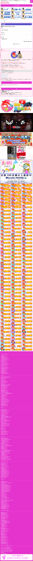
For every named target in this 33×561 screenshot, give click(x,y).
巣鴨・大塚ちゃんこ (4, 434)
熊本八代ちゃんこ (4, 536)
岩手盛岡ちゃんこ (4, 369)
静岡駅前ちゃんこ (4, 446)
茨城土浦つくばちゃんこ (5, 400)
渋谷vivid (2, 552)
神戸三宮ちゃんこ (4, 493)
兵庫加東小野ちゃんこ (5, 505)
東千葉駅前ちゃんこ (4, 381)
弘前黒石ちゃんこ (4, 362)
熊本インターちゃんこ (5, 516)
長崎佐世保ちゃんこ (4, 514)
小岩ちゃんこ (3, 426)
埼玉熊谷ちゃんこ (4, 388)
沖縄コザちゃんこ (4, 541)
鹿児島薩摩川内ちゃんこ (5, 521)
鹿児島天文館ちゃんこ (5, 513)
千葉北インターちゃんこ (5, 424)
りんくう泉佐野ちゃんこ (5, 497)
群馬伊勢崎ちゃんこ (4, 404)
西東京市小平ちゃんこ (5, 425)
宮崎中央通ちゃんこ (4, 537)
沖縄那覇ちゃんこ (4, 524)
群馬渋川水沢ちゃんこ (5, 399)
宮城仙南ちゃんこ (4, 355)
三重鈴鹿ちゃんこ (4, 455)
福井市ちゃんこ (4, 477)
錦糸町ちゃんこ (4, 396)
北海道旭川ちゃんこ (4, 364)
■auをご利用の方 (3, 75)
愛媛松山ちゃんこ (4, 512)
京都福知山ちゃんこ (4, 508)
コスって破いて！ (4, 553)
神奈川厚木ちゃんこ (4, 391)
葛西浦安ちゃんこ (4, 418)
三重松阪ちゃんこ (4, 454)
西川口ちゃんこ (4, 378)
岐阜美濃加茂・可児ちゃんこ (6, 459)
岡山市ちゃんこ (4, 538)
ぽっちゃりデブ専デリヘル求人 (6, 550)
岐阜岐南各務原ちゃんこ (5, 451)
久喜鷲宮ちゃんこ (4, 414)
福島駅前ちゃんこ (4, 372)
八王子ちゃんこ (4, 430)
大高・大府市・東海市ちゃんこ (6, 450)
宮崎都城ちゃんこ (4, 523)
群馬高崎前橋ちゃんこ (5, 385)
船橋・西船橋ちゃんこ (5, 431)
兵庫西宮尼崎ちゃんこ (5, 507)
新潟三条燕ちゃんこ (4, 476)
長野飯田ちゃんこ (4, 468)
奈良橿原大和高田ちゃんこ (5, 485)
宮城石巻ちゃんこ (4, 357)
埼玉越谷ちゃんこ (4, 409)
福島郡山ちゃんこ (4, 370)
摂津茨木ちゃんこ (4, 502)
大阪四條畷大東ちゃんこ (5, 506)
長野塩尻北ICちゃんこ (5, 473)
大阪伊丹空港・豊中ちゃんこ (6, 486)
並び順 (2, 37)
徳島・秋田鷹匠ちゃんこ (5, 522)
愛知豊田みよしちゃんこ (5, 452)
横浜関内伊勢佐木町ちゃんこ (6, 377)
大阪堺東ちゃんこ (4, 496)
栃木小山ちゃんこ (4, 389)
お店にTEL (16, 5)
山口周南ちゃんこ (4, 526)
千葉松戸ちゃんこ (4, 403)
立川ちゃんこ (3, 379)
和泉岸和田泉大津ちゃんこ (5, 487)
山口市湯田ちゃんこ (4, 543)
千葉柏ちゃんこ (4, 421)
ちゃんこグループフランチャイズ (7, 549)
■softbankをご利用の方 (4, 76)
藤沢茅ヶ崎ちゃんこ (4, 405)
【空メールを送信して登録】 (16, 82)
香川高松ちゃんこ (4, 518)
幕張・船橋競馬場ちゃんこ (5, 420)
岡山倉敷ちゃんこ (4, 533)
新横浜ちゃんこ (4, 419)
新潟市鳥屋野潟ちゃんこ (5, 472)
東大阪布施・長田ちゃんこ (5, 488)
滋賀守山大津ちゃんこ (5, 503)
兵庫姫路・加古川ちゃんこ (5, 490)
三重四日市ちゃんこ (4, 444)
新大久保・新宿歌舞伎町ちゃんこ (7, 393)
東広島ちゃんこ (4, 534)
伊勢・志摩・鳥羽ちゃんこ (5, 456)
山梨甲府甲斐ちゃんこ (5, 470)
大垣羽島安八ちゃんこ (5, 440)
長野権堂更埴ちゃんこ (5, 471)
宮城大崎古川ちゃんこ (5, 359)
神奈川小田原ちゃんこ (5, 401)
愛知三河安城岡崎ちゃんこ (5, 439)
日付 (2, 28)
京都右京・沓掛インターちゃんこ (7, 500)
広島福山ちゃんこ (4, 519)
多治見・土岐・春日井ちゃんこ (6, 445)
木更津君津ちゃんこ (4, 395)
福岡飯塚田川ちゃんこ (5, 528)
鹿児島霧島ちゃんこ (4, 517)
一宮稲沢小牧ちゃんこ (5, 441)
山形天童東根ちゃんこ (5, 358)
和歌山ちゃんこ (4, 483)
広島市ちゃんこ (4, 527)
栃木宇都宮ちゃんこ (4, 386)
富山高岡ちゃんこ (4, 464)
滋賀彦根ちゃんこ (4, 481)
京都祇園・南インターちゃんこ (6, 482)
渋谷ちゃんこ (3, 427)
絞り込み (2, 32)
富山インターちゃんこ (5, 466)
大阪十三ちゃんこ (4, 498)
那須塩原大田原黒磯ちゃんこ (6, 416)
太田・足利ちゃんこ (4, 413)
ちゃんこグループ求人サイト (6, 548)
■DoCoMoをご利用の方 (4, 74)
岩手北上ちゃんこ (4, 365)
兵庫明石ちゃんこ (4, 495)
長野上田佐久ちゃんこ (5, 475)
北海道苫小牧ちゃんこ (5, 373)
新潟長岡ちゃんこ (4, 467)
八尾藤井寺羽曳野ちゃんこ (5, 491)
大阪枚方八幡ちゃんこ (5, 501)
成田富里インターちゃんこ (5, 384)
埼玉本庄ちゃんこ (4, 394)
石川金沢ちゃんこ (4, 465)
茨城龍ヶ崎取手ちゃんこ (5, 410)
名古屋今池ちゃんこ (4, 437)
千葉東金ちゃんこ (4, 398)
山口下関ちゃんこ (4, 529)
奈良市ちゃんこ (4, 492)
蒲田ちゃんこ (3, 429)
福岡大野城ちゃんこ (4, 531)
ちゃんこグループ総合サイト (6, 547)
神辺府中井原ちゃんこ (5, 542)
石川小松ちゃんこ (4, 462)
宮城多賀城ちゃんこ (4, 368)
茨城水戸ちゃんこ (4, 380)
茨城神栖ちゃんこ (4, 415)
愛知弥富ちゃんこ (4, 442)
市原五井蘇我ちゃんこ (5, 423)
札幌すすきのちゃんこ (5, 367)
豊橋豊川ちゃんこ (4, 447)
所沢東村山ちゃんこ (4, 411)
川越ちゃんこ (3, 383)
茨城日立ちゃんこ (4, 433)
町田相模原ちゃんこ (4, 390)
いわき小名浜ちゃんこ (5, 363)
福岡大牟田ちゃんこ (4, 539)
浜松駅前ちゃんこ (4, 449)
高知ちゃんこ (3, 532)
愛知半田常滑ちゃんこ (5, 457)
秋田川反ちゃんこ (4, 360)
